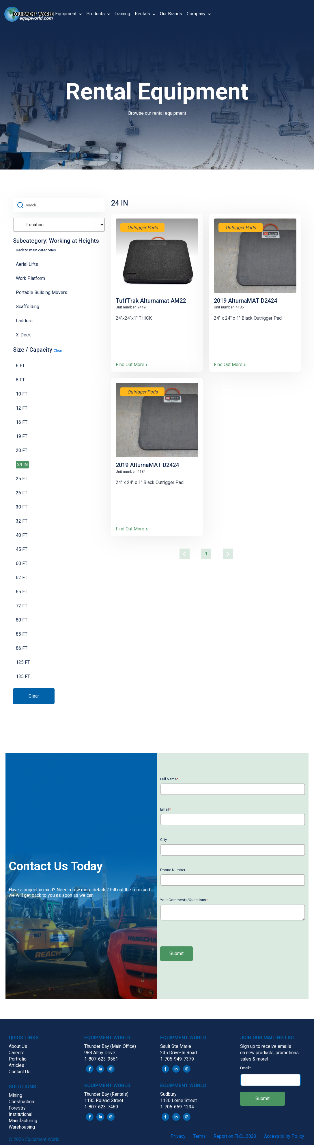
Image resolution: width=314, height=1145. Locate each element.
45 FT (21, 549)
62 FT (21, 577)
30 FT (21, 507)
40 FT (21, 535)
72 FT (21, 606)
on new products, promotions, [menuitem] (270, 1052)
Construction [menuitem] (21, 1101)
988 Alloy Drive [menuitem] (99, 1052)
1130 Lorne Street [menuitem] (178, 1100)
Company (199, 14)
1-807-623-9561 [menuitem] (101, 1059)
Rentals (145, 14)
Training (122, 13)
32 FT (21, 521)
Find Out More (132, 364)
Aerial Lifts (27, 264)
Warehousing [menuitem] (22, 1127)
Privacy (178, 1136)
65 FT (21, 591)
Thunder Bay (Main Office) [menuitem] (110, 1046)
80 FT (21, 620)
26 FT (21, 493)
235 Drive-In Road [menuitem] (178, 1052)
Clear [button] (58, 351)
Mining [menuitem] (15, 1095)
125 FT (23, 662)
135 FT (23, 676)
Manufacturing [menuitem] (23, 1120)
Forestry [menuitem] (17, 1108)
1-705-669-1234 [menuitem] (177, 1107)
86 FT (21, 648)
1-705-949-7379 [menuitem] (177, 1059)
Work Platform (30, 278)
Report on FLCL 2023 (235, 1136)
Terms (199, 1136)
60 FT (21, 563)
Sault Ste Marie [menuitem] (175, 1046)
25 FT (21, 478)
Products (98, 14)
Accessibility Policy (284, 1136)
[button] (29, 14)
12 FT (21, 408)
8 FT (20, 380)
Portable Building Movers (41, 292)
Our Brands (171, 13)
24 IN (22, 464)
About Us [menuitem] (18, 1046)
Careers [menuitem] (17, 1052)
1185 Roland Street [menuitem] (103, 1100)
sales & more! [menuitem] (254, 1059)
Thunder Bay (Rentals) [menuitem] (106, 1094)
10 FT (21, 394)
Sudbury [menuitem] (168, 1094)
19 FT (21, 436)
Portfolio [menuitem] (18, 1059)
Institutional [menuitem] (20, 1114)
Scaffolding (27, 306)
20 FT (21, 450)
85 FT (21, 634)
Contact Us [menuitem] (20, 1071)
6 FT (20, 365)
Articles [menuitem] (16, 1065)
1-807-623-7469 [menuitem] (101, 1107)
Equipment (68, 14)
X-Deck (23, 335)
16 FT (21, 422)
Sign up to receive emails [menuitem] (265, 1046)
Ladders (24, 320)
